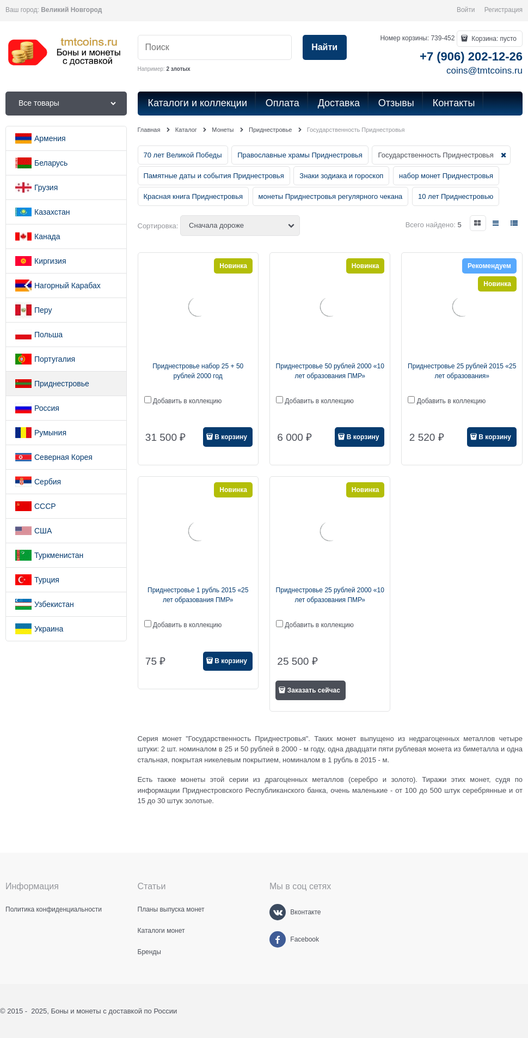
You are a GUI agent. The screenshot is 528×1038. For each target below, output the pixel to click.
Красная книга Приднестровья (193, 196)
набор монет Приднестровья (446, 176)
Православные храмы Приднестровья (300, 155)
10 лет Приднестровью (455, 196)
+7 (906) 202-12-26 (471, 56)
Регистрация (503, 10)
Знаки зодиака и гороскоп (341, 176)
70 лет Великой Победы (183, 155)
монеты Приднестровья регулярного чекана (331, 196)
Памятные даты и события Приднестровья (214, 176)
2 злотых (178, 69)
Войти (466, 10)
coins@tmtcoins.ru (484, 70)
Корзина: (493, 39)
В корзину (230, 437)
